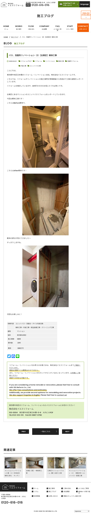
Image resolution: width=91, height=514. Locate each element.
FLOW (31, 27)
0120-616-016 (18, 415)
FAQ (57, 28)
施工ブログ (15, 37)
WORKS (18, 27)
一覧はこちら (45, 431)
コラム (36, 492)
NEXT (67, 431)
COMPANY (44, 27)
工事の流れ (67, 488)
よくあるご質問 (83, 488)
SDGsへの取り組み (84, 492)
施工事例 (52, 488)
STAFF (70, 27)
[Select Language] (81, 511)
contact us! (62, 395)
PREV (24, 431)
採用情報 (37, 496)
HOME (6, 27)
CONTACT (83, 27)
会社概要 (66, 492)
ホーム (36, 488)
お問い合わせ (53, 496)
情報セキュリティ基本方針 (72, 496)
